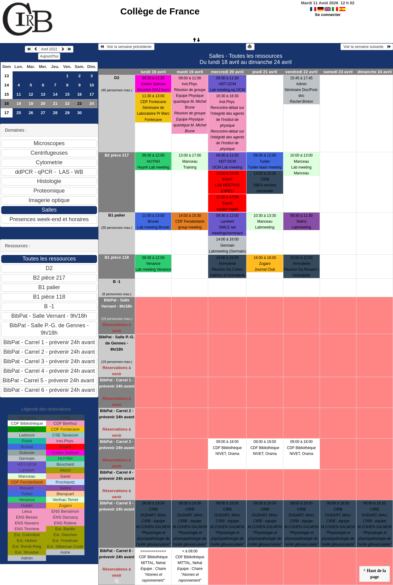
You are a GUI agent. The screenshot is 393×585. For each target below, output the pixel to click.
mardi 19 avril (190, 72)
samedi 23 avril (338, 72)
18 (19, 103)
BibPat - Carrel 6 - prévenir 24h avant (116, 553)
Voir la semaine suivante (366, 47)
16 (79, 94)
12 (31, 94)
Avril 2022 (49, 49)
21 (55, 103)
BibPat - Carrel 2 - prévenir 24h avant (116, 413)
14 (6, 85)
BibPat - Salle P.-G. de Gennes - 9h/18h (116, 343)
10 (91, 85)
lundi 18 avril (153, 72)
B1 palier (116, 215)
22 (67, 103)
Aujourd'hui (49, 56)
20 (43, 103)
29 (67, 112)
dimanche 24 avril (374, 72)
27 (43, 112)
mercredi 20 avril (227, 72)
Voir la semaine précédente (126, 47)
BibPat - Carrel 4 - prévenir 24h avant (116, 475)
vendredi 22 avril (301, 72)
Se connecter (328, 14)
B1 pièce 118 (117, 257)
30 (79, 112)
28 (55, 112)
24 (91, 103)
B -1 (117, 281)
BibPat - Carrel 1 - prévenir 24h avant (116, 383)
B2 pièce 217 (117, 155)
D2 (116, 77)
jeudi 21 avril (264, 72)
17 (91, 94)
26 (31, 112)
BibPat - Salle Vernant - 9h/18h (116, 303)
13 (6, 76)
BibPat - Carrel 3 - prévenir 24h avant (116, 444)
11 (19, 94)
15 (6, 94)
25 (19, 112)
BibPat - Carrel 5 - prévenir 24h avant (116, 506)
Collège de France (160, 11)
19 (31, 103)
